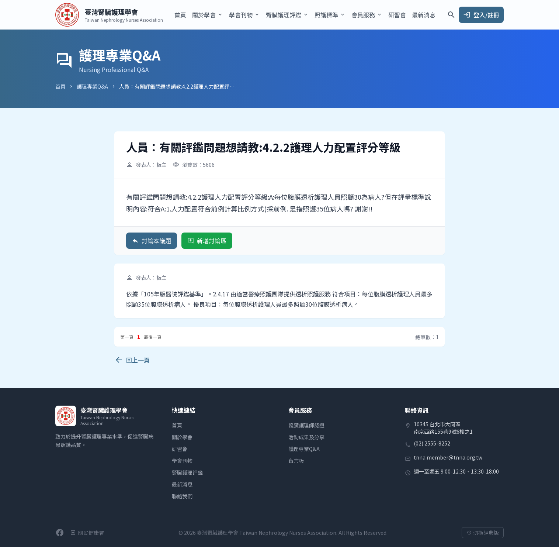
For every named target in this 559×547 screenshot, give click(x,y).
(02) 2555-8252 (432, 443)
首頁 (180, 14)
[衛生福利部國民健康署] (87, 532)
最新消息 (423, 14)
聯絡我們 (182, 496)
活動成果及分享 (306, 437)
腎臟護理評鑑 (187, 472)
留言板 (296, 460)
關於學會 (182, 437)
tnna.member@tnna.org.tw (448, 457)
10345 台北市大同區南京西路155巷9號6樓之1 (443, 427)
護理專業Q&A (92, 86)
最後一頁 (153, 337)
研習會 (397, 14)
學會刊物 (182, 460)
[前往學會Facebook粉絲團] (59, 532)
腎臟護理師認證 (306, 425)
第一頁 (126, 337)
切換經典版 (482, 532)
